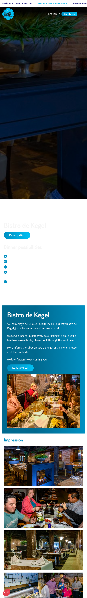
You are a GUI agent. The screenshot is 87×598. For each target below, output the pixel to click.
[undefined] (83, 14)
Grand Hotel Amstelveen (52, 3)
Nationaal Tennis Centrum (17, 3)
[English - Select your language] (54, 14)
